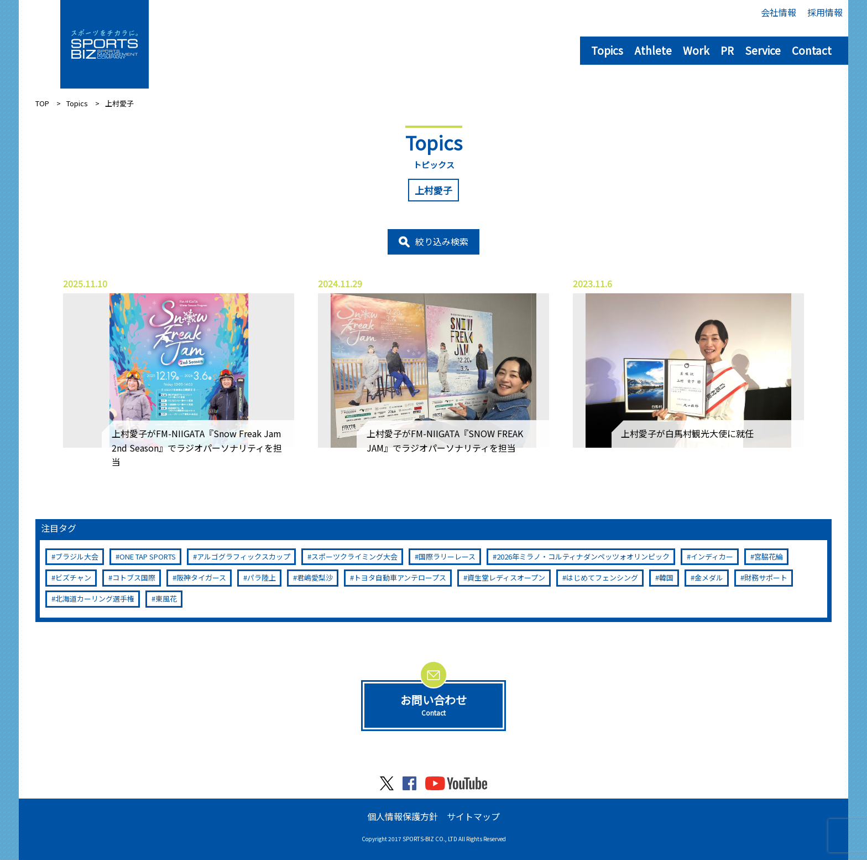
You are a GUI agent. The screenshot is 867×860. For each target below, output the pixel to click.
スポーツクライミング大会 (354, 556)
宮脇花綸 (768, 556)
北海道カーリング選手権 (94, 598)
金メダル (708, 577)
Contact (812, 50)
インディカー (712, 556)
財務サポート (765, 577)
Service (763, 50)
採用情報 (825, 12)
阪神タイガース (201, 577)
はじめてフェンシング (602, 577)
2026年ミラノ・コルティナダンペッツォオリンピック (583, 556)
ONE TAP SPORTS (147, 556)
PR (727, 50)
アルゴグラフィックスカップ (243, 556)
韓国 (666, 577)
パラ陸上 (261, 577)
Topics (607, 50)
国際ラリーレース (447, 556)
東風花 (166, 598)
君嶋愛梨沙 (315, 577)
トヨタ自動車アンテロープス (400, 577)
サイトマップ (473, 816)
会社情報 (778, 12)
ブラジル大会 (76, 556)
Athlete (653, 50)
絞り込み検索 (441, 241)
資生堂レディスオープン (506, 577)
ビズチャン (73, 577)
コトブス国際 (133, 577)
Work (696, 50)
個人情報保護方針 (402, 816)
